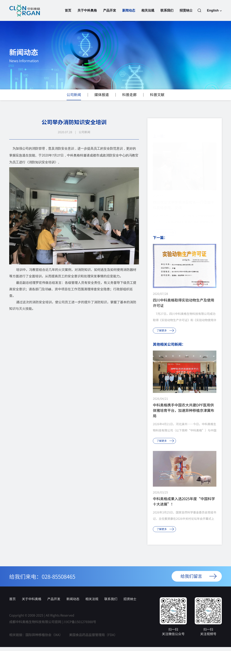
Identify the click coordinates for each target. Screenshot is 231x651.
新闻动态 (128, 15)
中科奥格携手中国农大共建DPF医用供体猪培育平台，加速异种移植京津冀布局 (183, 414)
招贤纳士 (186, 15)
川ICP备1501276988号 (80, 625)
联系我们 (166, 15)
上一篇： (160, 131)
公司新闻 (74, 100)
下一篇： (160, 241)
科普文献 (157, 100)
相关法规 (147, 15)
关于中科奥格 (87, 15)
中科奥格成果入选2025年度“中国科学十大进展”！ (184, 505)
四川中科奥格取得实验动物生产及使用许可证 (183, 307)
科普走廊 (129, 100)
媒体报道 (101, 100)
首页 (68, 15)
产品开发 (109, 15)
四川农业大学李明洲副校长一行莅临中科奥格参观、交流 (183, 200)
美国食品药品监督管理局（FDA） (93, 638)
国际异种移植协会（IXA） (44, 638)
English (214, 10)
